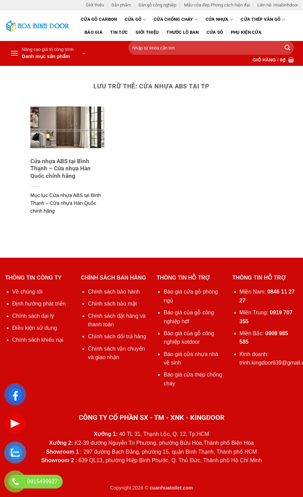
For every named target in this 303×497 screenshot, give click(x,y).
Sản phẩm (121, 5)
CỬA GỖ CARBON (99, 19)
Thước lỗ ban (182, 32)
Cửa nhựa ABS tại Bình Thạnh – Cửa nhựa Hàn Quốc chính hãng (60, 168)
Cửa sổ (215, 32)
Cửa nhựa (219, 19)
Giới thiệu (95, 5)
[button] (47, 53)
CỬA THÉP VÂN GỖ (263, 19)
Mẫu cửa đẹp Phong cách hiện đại (217, 5)
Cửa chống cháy (176, 19)
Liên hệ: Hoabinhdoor (277, 5)
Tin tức (119, 32)
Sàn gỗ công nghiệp (157, 5)
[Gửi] (287, 48)
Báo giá (94, 32)
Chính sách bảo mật (112, 304)
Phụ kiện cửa (246, 32)
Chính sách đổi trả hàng (117, 336)
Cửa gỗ (135, 19)
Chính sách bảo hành (114, 292)
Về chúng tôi (27, 292)
